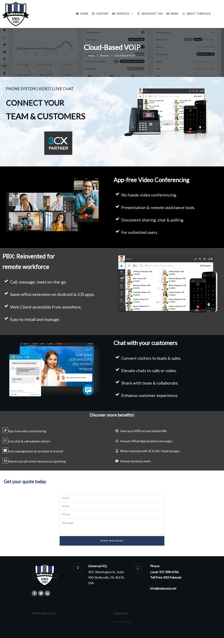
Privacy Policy (121, 613)
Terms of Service (123, 621)
